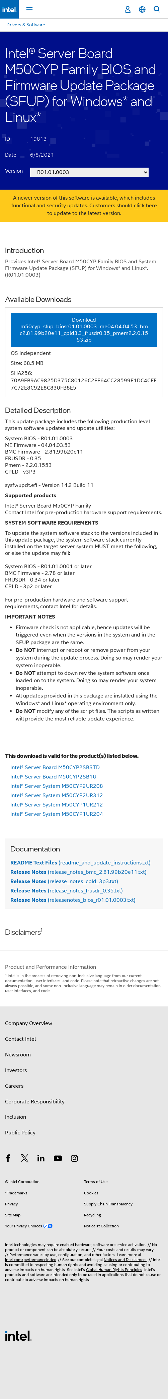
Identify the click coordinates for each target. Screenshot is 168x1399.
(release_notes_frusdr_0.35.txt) (66, 890)
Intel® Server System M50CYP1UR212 (56, 804)
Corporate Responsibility (35, 1101)
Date (10, 155)
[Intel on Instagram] (74, 1159)
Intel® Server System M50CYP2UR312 (56, 795)
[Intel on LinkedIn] (41, 1159)
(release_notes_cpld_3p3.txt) (64, 881)
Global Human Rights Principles (114, 1269)
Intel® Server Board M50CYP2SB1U (53, 776)
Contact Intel (20, 1039)
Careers (14, 1086)
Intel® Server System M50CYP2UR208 (56, 786)
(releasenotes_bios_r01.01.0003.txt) (73, 900)
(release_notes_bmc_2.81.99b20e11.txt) (78, 872)
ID (7, 139)
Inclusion (15, 1117)
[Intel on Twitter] (24, 1159)
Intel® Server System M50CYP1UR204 (56, 814)
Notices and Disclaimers (125, 1259)
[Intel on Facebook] (8, 1159)
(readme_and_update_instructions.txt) (80, 862)
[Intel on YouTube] (58, 1159)
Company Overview (28, 1023)
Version (14, 171)
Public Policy (20, 1132)
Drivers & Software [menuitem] (25, 25)
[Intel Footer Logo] (18, 1335)
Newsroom (18, 1054)
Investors (16, 1070)
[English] (142, 9)
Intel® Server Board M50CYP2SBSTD (55, 767)
